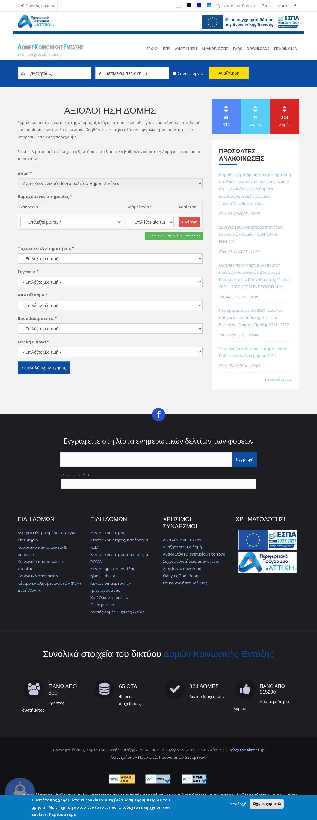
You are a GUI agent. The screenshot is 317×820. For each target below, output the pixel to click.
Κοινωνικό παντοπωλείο (40, 561)
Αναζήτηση (228, 73)
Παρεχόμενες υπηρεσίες (45, 196)
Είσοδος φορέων (39, 5)
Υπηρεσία (30, 207)
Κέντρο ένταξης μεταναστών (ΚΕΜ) (49, 583)
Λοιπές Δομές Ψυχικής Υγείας (117, 612)
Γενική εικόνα (33, 341)
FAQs (237, 48)
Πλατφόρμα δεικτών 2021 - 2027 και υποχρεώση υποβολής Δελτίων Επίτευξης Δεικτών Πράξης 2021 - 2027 (254, 317)
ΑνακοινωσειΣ (215, 48)
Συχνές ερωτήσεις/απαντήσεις (191, 561)
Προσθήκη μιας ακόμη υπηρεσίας (173, 236)
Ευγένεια (28, 271)
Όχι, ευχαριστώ (267, 803)
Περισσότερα (62, 814)
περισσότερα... (278, 379)
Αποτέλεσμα (32, 295)
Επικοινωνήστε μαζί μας (185, 583)
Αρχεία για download (182, 568)
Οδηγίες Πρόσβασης (181, 575)
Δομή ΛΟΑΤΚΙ (30, 590)
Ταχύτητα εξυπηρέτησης (46, 248)
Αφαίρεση (188, 207)
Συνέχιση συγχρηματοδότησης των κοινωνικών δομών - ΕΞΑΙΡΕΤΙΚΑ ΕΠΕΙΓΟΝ (251, 234)
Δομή (25, 173)
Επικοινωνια (285, 48)
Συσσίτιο (26, 568)
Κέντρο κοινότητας (107, 532)
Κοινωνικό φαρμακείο (38, 576)
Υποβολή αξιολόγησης (44, 367)
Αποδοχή (238, 804)
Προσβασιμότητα (37, 318)
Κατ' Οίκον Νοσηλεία (109, 597)
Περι (166, 48)
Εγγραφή (244, 459)
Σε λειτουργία (190, 73)
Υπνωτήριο (28, 540)
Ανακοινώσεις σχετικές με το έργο (194, 554)
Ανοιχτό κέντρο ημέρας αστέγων (47, 532)
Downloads (258, 48)
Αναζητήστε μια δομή (182, 547)
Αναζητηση (186, 48)
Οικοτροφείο (102, 604)
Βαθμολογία (139, 207)
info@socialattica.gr (246, 750)
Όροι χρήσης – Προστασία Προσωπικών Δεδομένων (158, 757)
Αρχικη (152, 48)
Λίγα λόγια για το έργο (183, 539)
